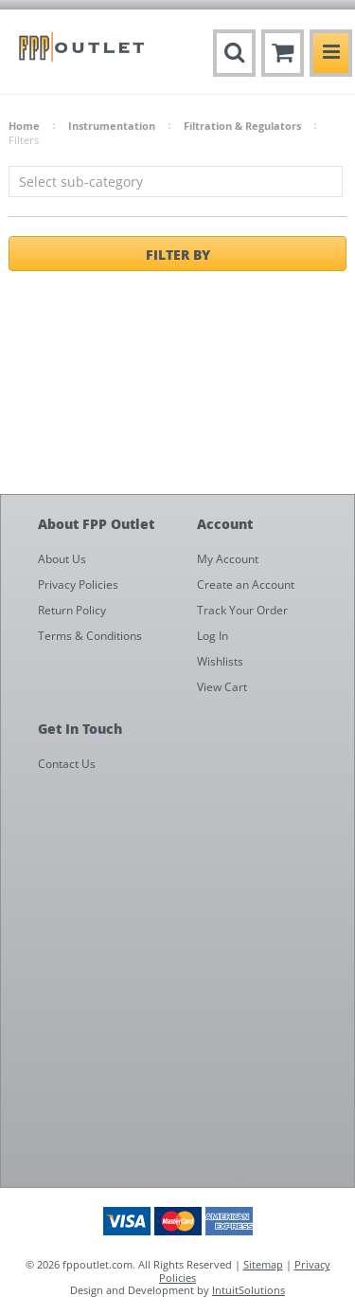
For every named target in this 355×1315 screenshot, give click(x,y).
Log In (212, 636)
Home (24, 126)
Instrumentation (111, 126)
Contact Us (67, 764)
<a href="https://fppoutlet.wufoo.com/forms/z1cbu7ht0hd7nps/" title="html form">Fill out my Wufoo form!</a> (187, 983)
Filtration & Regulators (242, 126)
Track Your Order (242, 610)
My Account (227, 559)
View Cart (222, 687)
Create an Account (245, 584)
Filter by (178, 254)
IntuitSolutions (248, 1290)
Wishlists (220, 661)
